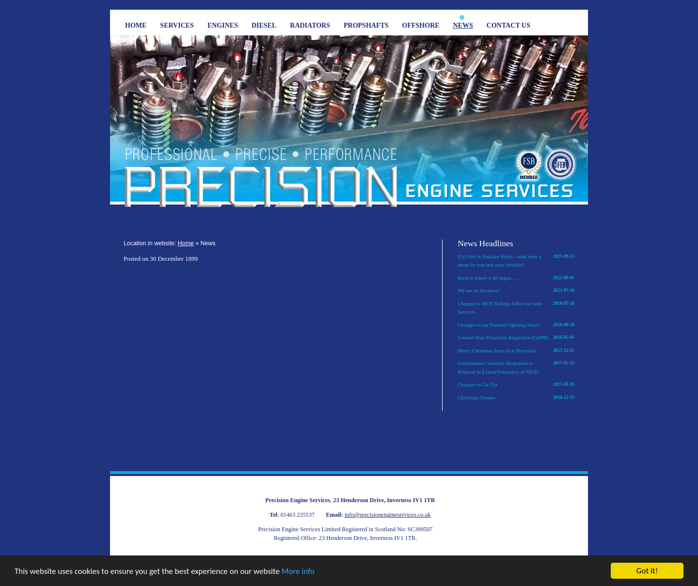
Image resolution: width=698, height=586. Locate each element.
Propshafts (366, 25)
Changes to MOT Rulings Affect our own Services (516, 307)
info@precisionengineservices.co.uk (388, 514)
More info (298, 571)
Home (135, 25)
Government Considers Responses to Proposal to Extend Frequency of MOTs (516, 367)
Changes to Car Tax (516, 384)
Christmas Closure (516, 398)
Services (177, 25)
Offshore (421, 25)
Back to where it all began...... (516, 278)
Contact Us (508, 25)
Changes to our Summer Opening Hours (516, 325)
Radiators (310, 25)
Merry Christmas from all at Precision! (516, 351)
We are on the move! (516, 290)
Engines (222, 25)
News (463, 25)
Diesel (264, 25)
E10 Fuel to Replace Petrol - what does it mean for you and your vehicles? (516, 260)
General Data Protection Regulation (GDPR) (516, 337)
